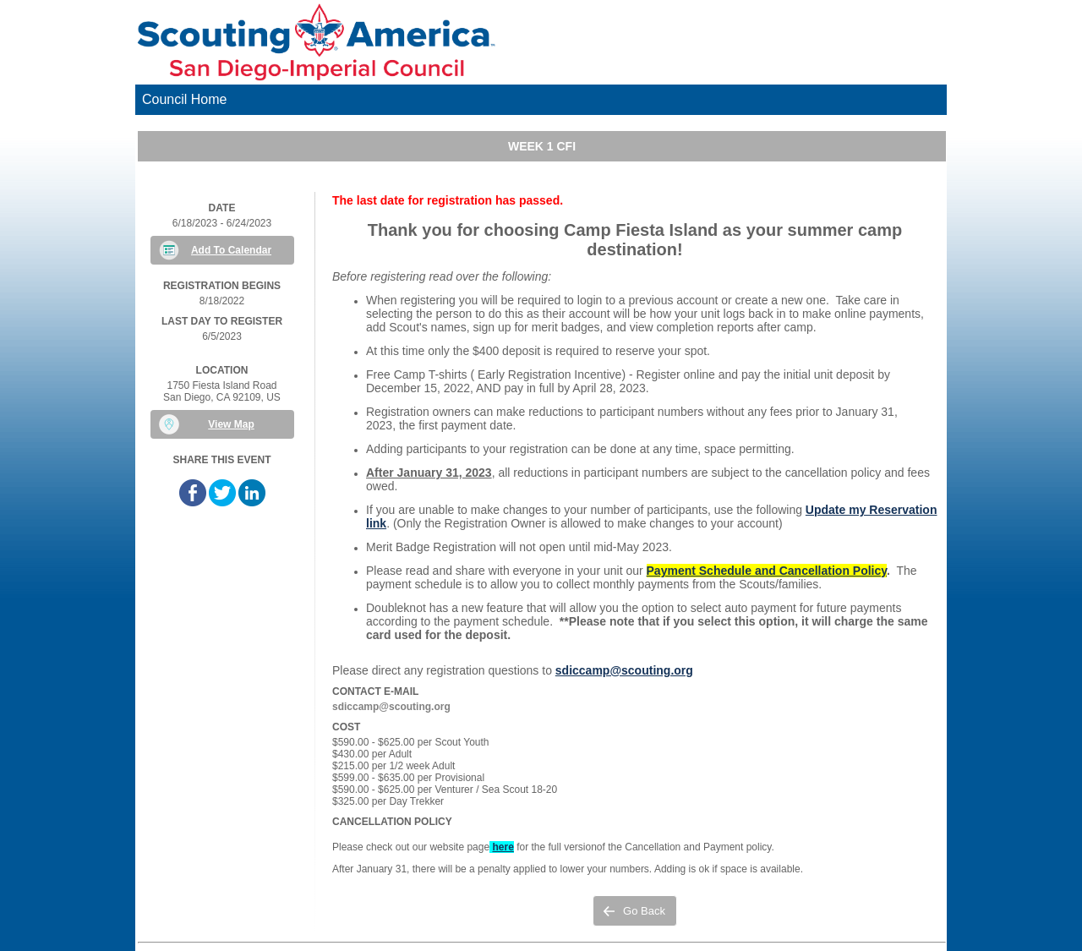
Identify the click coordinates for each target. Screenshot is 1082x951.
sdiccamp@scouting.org (624, 670)
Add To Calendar (231, 250)
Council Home (184, 99)
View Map (231, 424)
